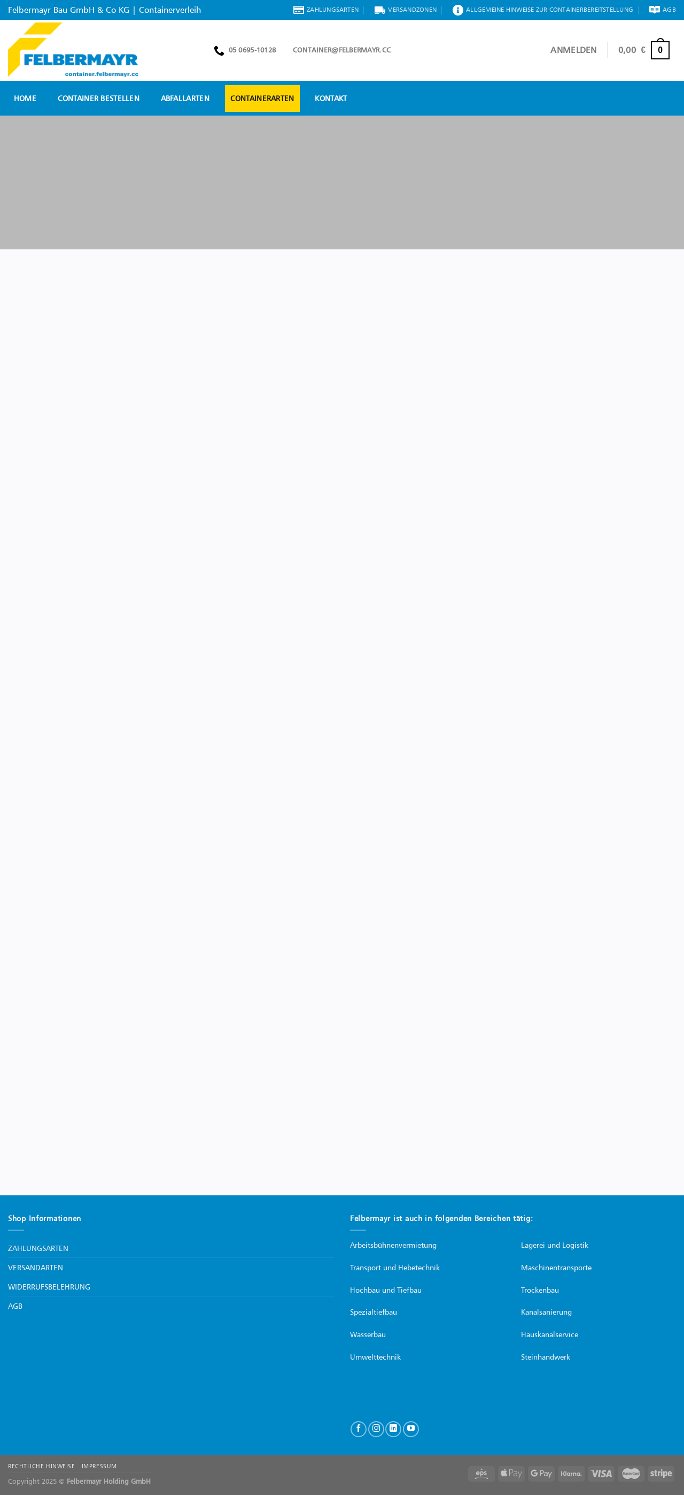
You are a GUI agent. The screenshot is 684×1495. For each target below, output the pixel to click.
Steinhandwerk (545, 1356)
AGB (662, 10)
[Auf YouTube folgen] (411, 1429)
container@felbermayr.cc (338, 49)
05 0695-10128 (245, 50)
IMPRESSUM (99, 1466)
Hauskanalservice (549, 1334)
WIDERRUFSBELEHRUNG (49, 1286)
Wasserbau (368, 1334)
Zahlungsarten (326, 10)
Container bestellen (98, 98)
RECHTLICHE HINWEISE (41, 1466)
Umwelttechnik (375, 1356)
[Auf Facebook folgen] (359, 1429)
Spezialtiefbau (373, 1311)
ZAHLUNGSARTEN (38, 1248)
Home (25, 98)
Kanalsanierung (546, 1311)
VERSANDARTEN (35, 1267)
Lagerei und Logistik (554, 1244)
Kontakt (331, 98)
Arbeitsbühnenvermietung (393, 1244)
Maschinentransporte (556, 1267)
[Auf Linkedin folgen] (393, 1429)
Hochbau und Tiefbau (386, 1289)
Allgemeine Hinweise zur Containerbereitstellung (543, 10)
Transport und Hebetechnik (395, 1267)
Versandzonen (406, 10)
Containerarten (262, 98)
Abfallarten (185, 98)
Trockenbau (540, 1289)
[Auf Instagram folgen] (376, 1429)
